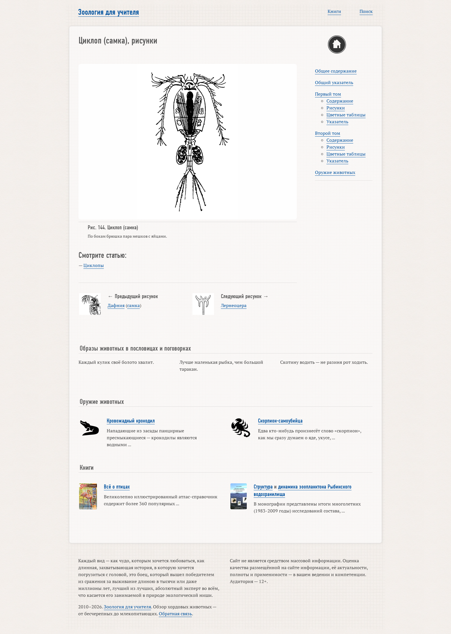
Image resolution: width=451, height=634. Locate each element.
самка (133, 305)
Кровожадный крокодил (131, 421)
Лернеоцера (233, 305)
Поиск (366, 11)
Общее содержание (336, 71)
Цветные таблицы (346, 114)
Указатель (337, 121)
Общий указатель (334, 82)
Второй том (327, 133)
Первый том (328, 94)
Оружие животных (335, 172)
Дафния (116, 305)
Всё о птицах (117, 487)
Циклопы (93, 265)
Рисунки (335, 108)
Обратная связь (175, 613)
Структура (263, 487)
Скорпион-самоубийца (280, 421)
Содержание (339, 101)
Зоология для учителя (108, 12)
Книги (334, 11)
